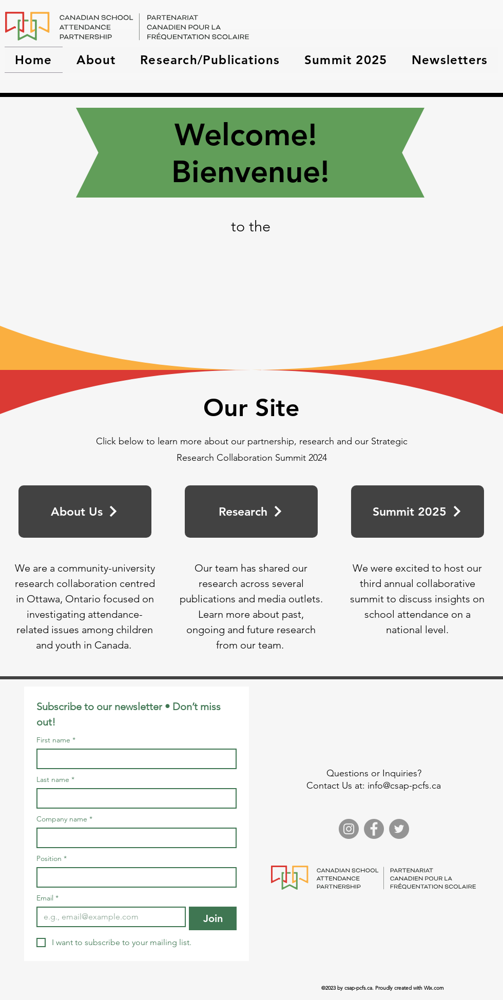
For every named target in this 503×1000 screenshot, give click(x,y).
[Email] (108, 917)
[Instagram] (349, 829)
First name (55, 740)
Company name (64, 819)
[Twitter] (399, 829)
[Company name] (133, 838)
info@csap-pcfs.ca (404, 785)
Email (47, 898)
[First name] (133, 759)
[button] (96, 60)
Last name (55, 779)
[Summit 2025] (417, 511)
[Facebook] (374, 829)
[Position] (133, 877)
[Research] (251, 511)
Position (51, 858)
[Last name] (133, 798)
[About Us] (84, 511)
